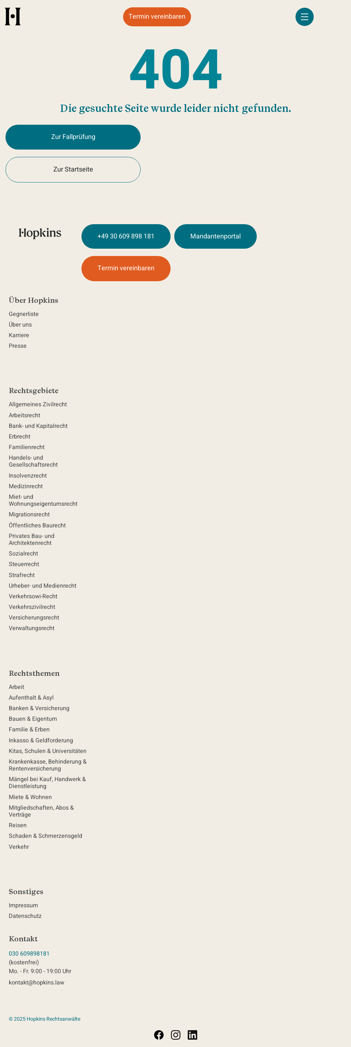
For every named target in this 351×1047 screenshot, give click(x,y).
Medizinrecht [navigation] (27, 486)
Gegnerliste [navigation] (24, 314)
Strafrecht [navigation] (22, 575)
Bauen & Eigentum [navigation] (33, 719)
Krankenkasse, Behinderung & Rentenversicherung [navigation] (48, 765)
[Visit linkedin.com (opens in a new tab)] (192, 1035)
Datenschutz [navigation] (25, 916)
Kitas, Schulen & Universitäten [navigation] (48, 751)
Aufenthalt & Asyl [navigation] (31, 697)
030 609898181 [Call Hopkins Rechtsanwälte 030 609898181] (29, 953)
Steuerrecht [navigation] (24, 564)
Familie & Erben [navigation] (29, 729)
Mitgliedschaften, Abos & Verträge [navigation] (41, 811)
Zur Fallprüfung (73, 137)
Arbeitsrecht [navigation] (26, 415)
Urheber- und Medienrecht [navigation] (42, 586)
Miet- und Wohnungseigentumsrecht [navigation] (44, 501)
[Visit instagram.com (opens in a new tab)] (175, 1035)
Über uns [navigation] (20, 324)
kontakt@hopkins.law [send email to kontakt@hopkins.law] (36, 982)
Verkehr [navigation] (19, 847)
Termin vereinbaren (157, 17)
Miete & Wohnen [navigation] (30, 797)
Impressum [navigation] (23, 905)
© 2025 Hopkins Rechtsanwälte (44, 1019)
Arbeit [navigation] (16, 687)
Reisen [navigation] (18, 825)
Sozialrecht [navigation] (23, 553)
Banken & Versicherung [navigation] (39, 708)
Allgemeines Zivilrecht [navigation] (39, 404)
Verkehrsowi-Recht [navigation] (33, 596)
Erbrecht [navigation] (21, 436)
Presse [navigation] (18, 346)
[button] (304, 17)
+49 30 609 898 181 (126, 236)
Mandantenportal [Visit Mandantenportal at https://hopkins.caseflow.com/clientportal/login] (215, 236)
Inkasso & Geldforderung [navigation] (41, 740)
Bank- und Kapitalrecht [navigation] (38, 426)
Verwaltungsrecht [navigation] (31, 628)
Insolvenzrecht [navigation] (28, 475)
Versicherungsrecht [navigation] (34, 617)
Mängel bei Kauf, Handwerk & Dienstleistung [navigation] (47, 783)
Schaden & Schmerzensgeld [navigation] (45, 836)
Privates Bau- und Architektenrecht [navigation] (31, 540)
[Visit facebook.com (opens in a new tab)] (159, 1035)
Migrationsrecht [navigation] (29, 514)
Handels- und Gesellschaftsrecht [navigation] (35, 461)
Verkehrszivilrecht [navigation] (32, 607)
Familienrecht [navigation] (28, 447)
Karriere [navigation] (19, 335)
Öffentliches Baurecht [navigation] (37, 525)
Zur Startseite (73, 169)
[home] (13, 16)
